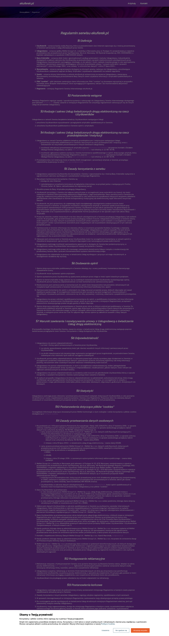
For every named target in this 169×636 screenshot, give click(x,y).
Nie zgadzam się (121, 630)
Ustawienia (105, 630)
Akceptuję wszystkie (140, 630)
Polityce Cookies (108, 624)
